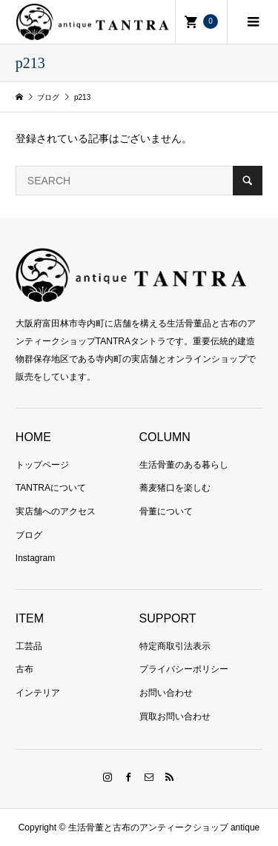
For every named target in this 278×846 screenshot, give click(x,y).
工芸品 (29, 646)
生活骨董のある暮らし (183, 465)
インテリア (38, 693)
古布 (24, 669)
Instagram (35, 558)
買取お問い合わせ (175, 716)
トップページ (42, 465)
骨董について (166, 511)
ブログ (29, 535)
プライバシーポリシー (183, 669)
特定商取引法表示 (175, 646)
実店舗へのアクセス (56, 511)
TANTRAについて (51, 488)
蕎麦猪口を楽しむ (175, 488)
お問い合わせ (166, 693)
